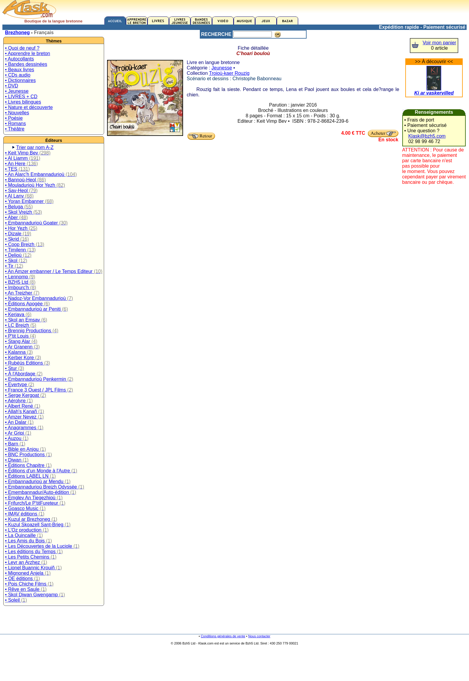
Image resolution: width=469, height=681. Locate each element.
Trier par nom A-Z (35, 147)
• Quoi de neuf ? (22, 48)
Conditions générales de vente (223, 636)
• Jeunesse (17, 91)
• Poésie (14, 118)
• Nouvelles (17, 112)
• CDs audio (18, 75)
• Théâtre (15, 128)
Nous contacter (259, 636)
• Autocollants (19, 58)
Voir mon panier (439, 42)
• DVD (11, 85)
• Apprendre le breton (27, 53)
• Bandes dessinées (26, 64)
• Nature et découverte (29, 107)
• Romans (15, 123)
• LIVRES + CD (21, 96)
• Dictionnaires (20, 80)
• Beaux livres (19, 69)
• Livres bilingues (23, 101)
